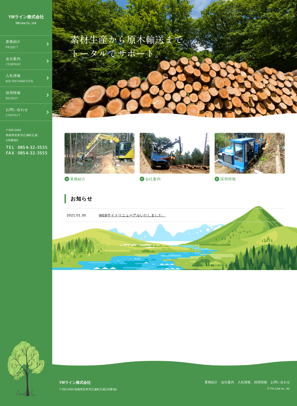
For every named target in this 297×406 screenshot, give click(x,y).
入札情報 (244, 382)
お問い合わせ (280, 382)
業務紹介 (211, 382)
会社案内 (227, 382)
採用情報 (260, 382)
